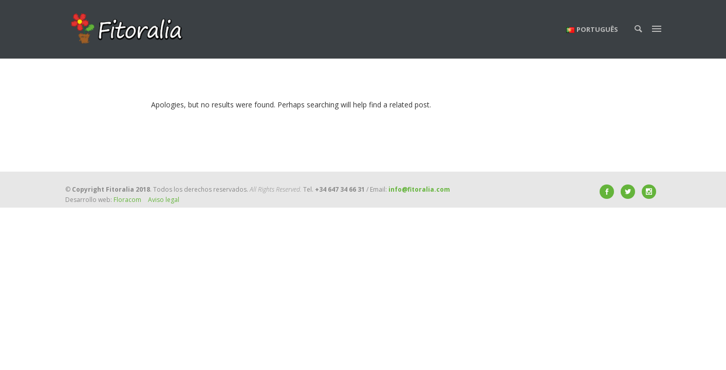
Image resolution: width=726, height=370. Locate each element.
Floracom (127, 199)
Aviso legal (163, 199)
